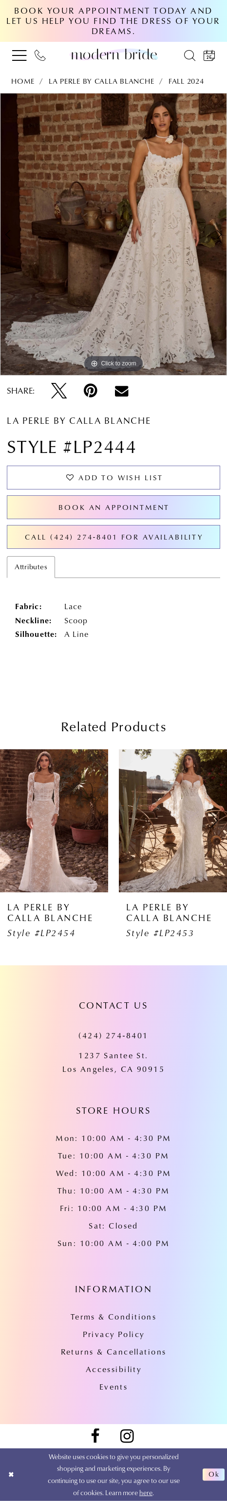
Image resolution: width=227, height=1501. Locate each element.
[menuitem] (19, 54)
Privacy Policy (114, 1333)
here (145, 1493)
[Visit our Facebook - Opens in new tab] (95, 1436)
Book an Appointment (114, 507)
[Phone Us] (40, 54)
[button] (19, 54)
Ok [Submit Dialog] (214, 1475)
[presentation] (54, 820)
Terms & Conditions (114, 1316)
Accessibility (114, 1368)
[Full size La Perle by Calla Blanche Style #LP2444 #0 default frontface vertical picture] (113, 234)
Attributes (31, 566)
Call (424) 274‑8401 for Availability (114, 537)
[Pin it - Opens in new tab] (90, 390)
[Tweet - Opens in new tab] (59, 390)
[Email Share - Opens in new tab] (121, 391)
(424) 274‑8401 (113, 1035)
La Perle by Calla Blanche (101, 81)
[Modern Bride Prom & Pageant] (113, 54)
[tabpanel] (113, 234)
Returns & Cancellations (114, 1351)
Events (113, 1386)
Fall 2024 (186, 81)
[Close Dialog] (11, 1474)
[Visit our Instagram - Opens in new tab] (127, 1436)
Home (22, 81)
